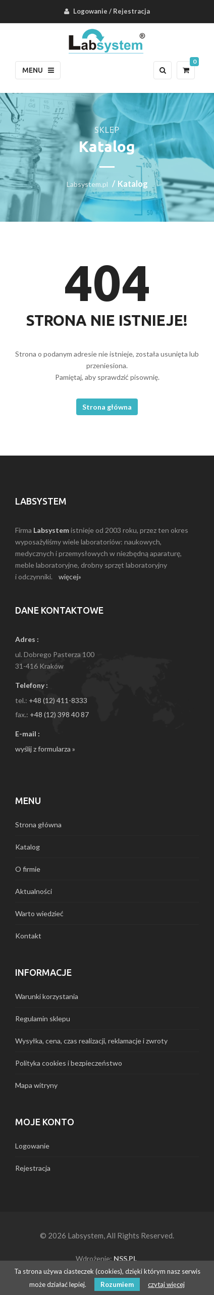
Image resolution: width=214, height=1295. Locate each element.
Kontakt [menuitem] (28, 935)
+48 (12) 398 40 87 (59, 714)
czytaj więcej (166, 1284)
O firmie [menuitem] (27, 869)
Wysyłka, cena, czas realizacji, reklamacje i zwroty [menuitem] (91, 1040)
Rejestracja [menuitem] (131, 11)
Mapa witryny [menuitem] (36, 1085)
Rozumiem (117, 1284)
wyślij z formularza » (45, 748)
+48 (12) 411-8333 (58, 700)
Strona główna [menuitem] (38, 824)
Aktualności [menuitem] (33, 891)
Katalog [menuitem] (27, 846)
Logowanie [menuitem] (90, 11)
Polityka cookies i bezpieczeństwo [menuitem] (68, 1063)
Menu (38, 70)
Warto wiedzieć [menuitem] (39, 913)
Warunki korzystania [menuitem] (46, 996)
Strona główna (107, 407)
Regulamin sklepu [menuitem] (42, 1018)
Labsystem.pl (87, 184)
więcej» (70, 576)
